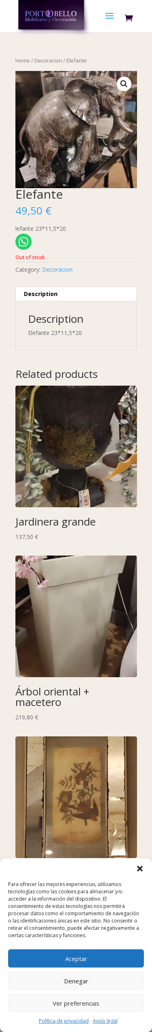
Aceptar (76, 959)
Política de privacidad (64, 1020)
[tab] (76, 294)
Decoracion (48, 60)
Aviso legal (105, 1020)
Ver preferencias (76, 1003)
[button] (140, 869)
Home (22, 60)
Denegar (76, 981)
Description (41, 294)
